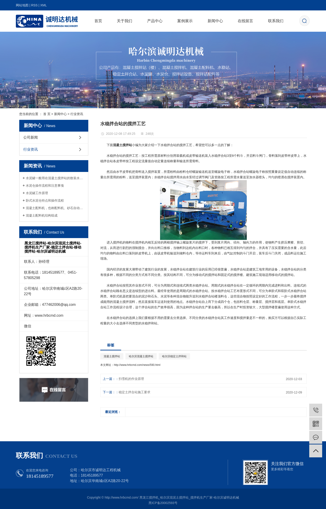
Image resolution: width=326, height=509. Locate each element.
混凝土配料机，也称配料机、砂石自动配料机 (55, 208)
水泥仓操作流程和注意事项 (45, 185)
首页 (98, 21)
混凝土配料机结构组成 (42, 215)
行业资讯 (76, 114)
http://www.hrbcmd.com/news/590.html (137, 365)
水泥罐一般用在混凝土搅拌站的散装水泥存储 (55, 178)
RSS (34, 5)
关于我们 (124, 21)
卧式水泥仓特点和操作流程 (45, 200)
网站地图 (22, 5)
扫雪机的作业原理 (131, 379)
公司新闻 (30, 137)
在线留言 (245, 21)
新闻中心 (215, 21)
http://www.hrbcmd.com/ (121, 497)
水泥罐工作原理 (37, 193)
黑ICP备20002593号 (163, 503)
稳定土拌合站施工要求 (134, 392)
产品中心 (155, 21)
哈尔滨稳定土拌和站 (174, 356)
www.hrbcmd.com (49, 315)
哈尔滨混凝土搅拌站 (141, 356)
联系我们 (275, 21)
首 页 (46, 114)
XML (43, 5)
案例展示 (185, 21)
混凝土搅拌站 (112, 356)
